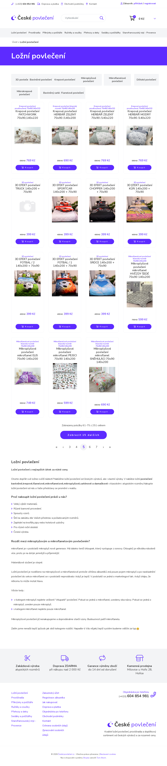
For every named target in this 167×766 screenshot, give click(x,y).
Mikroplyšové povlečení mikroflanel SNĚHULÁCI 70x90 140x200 (102, 355)
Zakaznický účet (50, 693)
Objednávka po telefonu (55, 711)
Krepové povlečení (80, 79)
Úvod (14, 42)
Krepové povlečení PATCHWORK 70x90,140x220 (27, 115)
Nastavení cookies (108, 754)
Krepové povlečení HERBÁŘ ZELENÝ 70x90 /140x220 (102, 115)
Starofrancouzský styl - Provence (139, 32)
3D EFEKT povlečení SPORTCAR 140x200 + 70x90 (65, 189)
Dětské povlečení (24, 93)
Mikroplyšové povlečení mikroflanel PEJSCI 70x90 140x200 (65, 353)
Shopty (86, 758)
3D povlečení (24, 79)
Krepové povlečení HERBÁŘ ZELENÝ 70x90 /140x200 (65, 115)
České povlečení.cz (66, 754)
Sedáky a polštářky (110, 32)
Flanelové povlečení (108, 93)
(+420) (23, 3)
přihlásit (138, 3)
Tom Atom (101, 758)
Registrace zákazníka (53, 697)
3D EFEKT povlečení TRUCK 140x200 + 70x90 (27, 189)
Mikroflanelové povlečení (136, 79)
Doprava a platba (48, 3)
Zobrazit (84, 435)
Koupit (27, 167)
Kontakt (91, 3)
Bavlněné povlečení (52, 79)
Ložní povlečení (18, 32)
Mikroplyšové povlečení (108, 79)
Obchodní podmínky (72, 3)
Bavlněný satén (80, 93)
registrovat (150, 3)
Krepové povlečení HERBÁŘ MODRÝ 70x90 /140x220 (139, 115)
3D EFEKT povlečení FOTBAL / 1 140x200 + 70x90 (65, 263)
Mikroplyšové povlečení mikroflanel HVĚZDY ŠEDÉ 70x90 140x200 (139, 270)
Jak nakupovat (49, 702)
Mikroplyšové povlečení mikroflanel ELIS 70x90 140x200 (27, 353)
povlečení (32, 18)
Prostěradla (34, 32)
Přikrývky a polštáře (52, 32)
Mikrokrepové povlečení (52, 93)
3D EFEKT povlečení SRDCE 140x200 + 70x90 (102, 263)
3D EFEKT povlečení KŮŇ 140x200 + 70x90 (139, 189)
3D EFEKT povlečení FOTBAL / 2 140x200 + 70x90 (27, 263)
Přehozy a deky (91, 32)
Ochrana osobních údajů (55, 725)
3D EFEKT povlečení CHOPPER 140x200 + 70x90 (102, 189)
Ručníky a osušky (73, 32)
